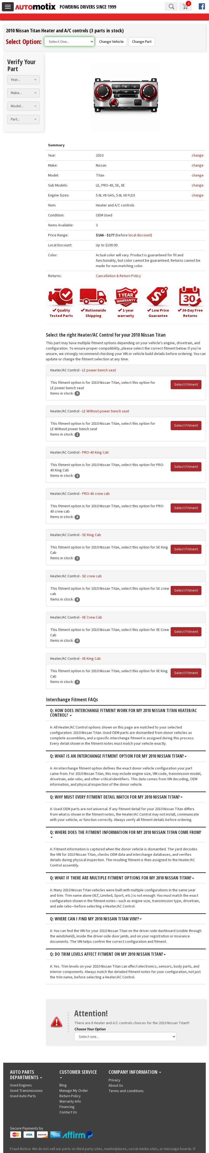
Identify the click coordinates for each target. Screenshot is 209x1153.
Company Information (135, 1134)
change (198, 154)
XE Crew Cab (81, 607)
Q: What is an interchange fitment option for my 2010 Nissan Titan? (107, 735)
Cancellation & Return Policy (110, 275)
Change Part (141, 41)
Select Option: (24, 41)
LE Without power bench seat (94, 412)
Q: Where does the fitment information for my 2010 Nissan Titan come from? (116, 811)
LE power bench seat (87, 371)
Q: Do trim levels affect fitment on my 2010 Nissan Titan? (96, 923)
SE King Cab (80, 535)
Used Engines (21, 1148)
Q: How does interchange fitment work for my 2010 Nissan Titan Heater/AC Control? (112, 692)
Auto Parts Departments (26, 1137)
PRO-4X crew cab (84, 495)
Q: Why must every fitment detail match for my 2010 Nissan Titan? (105, 776)
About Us (116, 1148)
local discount (132, 234)
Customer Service (78, 1136)
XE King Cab (80, 643)
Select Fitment (186, 385)
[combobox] (23, 1050)
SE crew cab (80, 571)
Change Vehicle (111, 41)
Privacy (114, 1142)
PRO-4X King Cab (84, 453)
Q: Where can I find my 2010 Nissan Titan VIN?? (84, 888)
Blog (63, 1148)
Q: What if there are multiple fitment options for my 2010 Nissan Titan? (111, 847)
